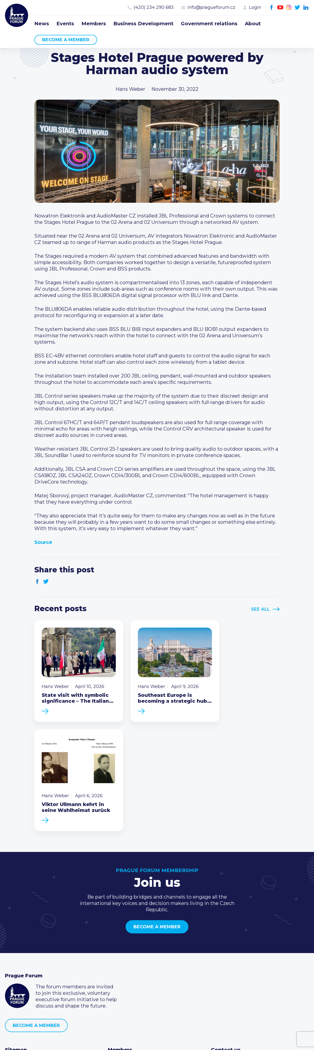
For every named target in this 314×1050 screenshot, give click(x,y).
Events (65, 24)
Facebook (272, 7)
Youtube (280, 7)
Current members (130, 951)
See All (260, 609)
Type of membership (133, 959)
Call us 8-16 (224, 951)
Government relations (209, 24)
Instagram (289, 7)
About (253, 24)
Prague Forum (17, 16)
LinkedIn (306, 7)
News (41, 24)
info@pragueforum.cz (211, 7)
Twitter (297, 7)
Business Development (143, 24)
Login (255, 7)
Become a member (65, 39)
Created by (157, 1040)
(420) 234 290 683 (154, 7)
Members (93, 24)
